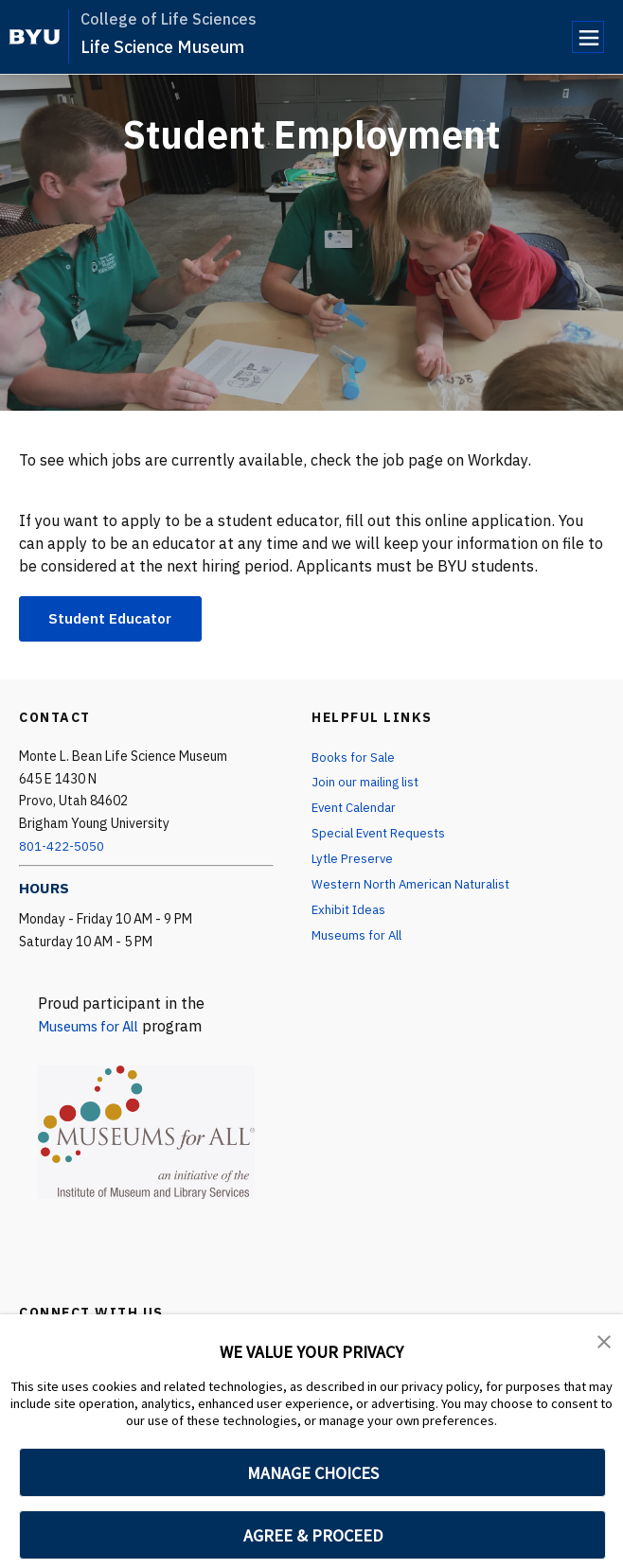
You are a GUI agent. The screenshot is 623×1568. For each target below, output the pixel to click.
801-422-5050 (62, 847)
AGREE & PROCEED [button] (313, 1535)
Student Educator (115, 618)
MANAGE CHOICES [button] (313, 1473)
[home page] (35, 36)
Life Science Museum (162, 47)
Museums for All (94, 1026)
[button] (604, 1341)
